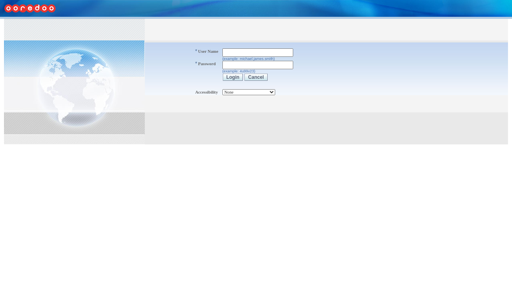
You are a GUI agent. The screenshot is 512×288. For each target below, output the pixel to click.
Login (233, 77)
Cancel (256, 77)
